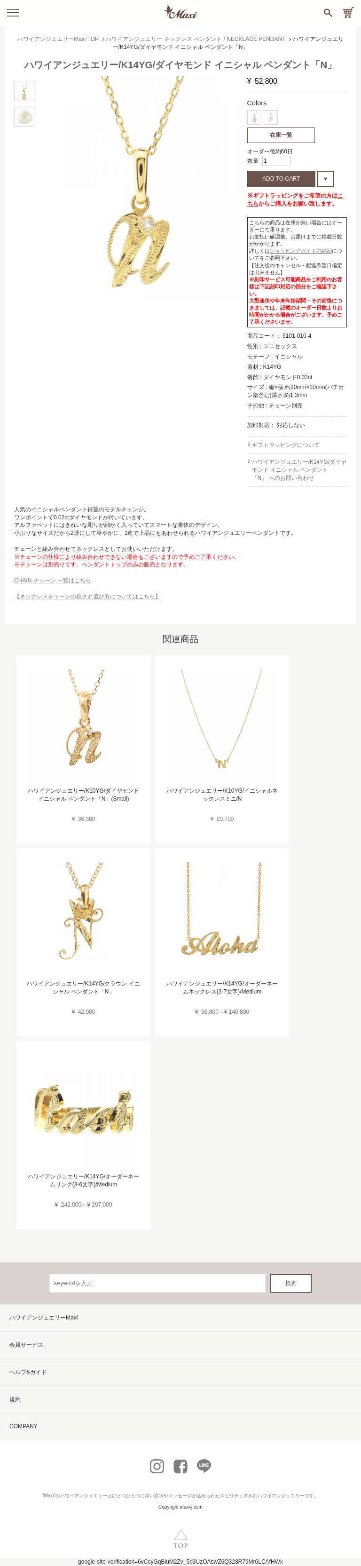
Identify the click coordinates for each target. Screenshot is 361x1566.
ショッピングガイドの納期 (301, 251)
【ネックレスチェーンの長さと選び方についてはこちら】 (87, 596)
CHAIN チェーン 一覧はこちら (52, 580)
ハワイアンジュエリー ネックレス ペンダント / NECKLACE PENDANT (195, 39)
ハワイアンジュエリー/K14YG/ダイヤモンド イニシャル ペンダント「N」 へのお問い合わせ (299, 470)
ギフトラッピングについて (286, 445)
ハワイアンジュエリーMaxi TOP (58, 39)
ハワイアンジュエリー (83, 1495)
